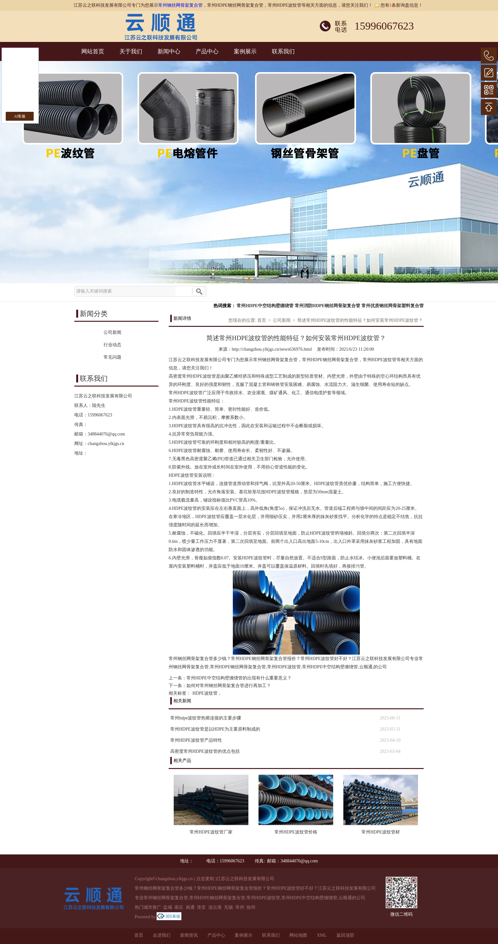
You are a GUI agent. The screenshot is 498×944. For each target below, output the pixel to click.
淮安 (201, 907)
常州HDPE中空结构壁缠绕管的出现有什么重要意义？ (239, 678)
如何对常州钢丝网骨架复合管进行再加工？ (228, 685)
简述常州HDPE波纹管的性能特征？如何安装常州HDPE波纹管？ (360, 320)
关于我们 (130, 51)
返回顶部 (345, 935)
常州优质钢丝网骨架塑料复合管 (392, 305)
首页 (261, 320)
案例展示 (245, 51)
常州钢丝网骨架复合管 (180, 5)
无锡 (228, 907)
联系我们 (283, 51)
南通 (190, 907)
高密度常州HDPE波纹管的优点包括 (205, 751)
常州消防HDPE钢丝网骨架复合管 (327, 305)
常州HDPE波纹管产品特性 (196, 740)
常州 (239, 907)
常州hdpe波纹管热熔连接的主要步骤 (205, 718)
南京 (178, 907)
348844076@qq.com (106, 434)
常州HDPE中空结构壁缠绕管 (265, 305)
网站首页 (92, 51)
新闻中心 (169, 51)
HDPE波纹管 (205, 693)
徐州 (250, 907)
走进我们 (162, 935)
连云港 (215, 907)
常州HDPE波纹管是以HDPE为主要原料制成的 (215, 729)
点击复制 (205, 878)
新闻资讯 (189, 935)
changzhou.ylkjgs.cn (106, 443)
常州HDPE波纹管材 (380, 832)
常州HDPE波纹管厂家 (211, 832)
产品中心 (207, 51)
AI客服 (20, 116)
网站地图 (298, 935)
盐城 (167, 907)
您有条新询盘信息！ (398, 5)
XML (321, 935)
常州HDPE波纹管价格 (295, 832)
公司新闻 (282, 320)
